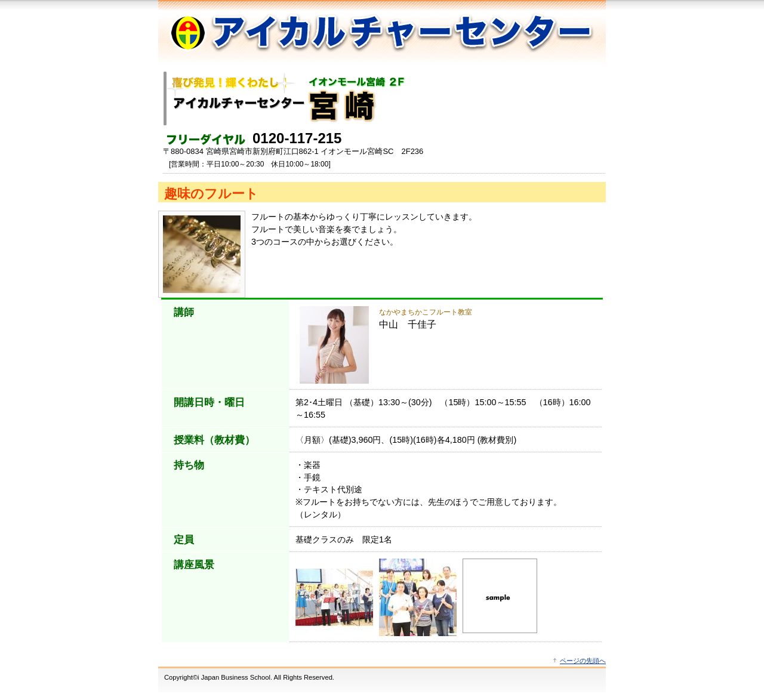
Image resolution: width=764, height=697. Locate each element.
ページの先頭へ (583, 660)
